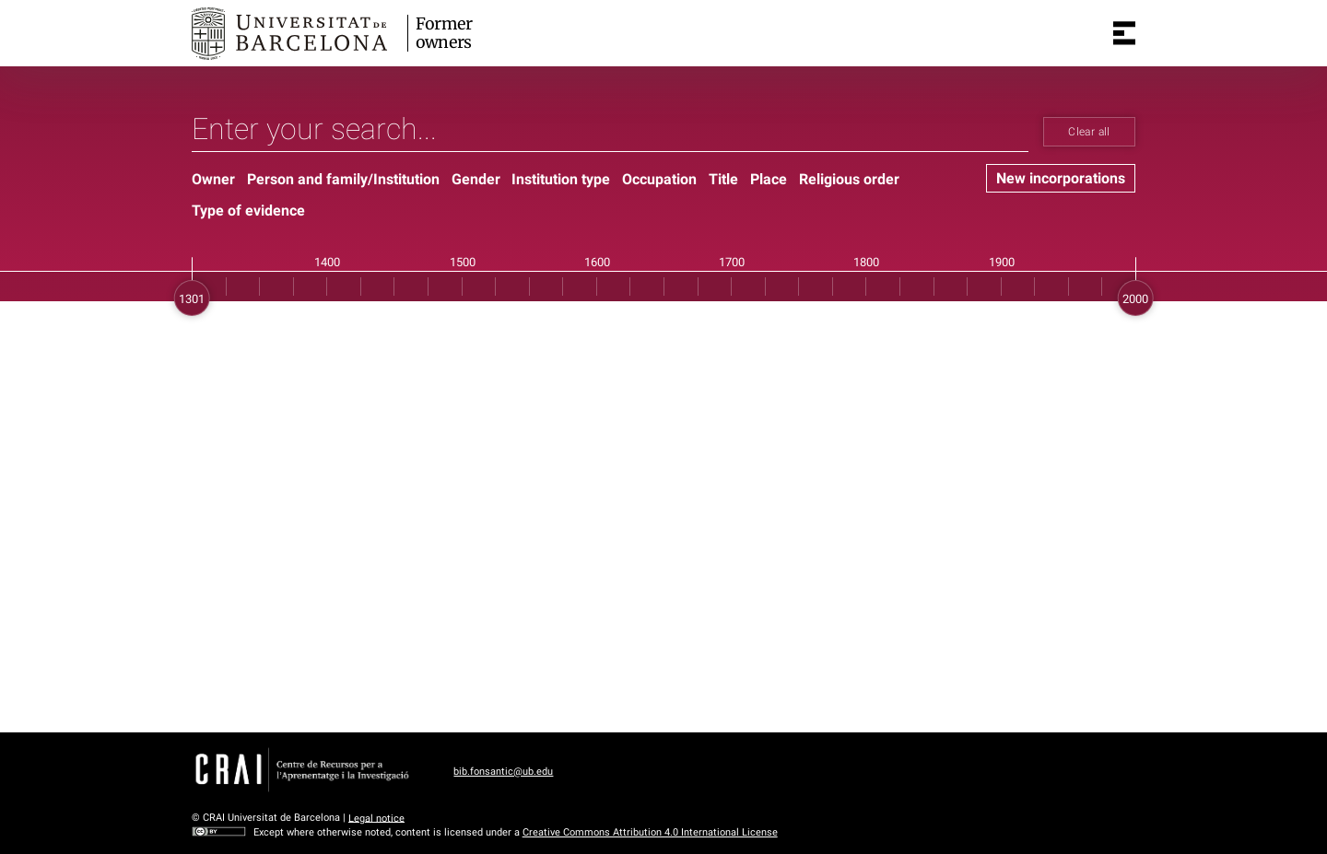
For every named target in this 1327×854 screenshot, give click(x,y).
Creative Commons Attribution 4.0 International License (650, 832)
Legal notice (376, 818)
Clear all (1089, 131)
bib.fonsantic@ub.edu (503, 772)
